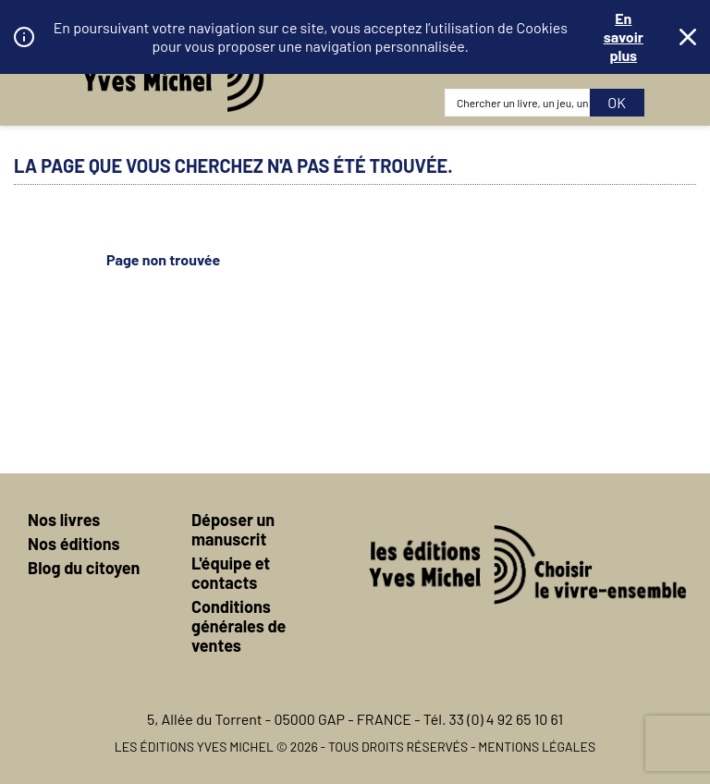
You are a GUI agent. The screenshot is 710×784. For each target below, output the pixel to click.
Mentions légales (536, 746)
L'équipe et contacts (230, 573)
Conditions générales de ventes (238, 625)
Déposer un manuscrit (233, 529)
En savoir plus (623, 36)
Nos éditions (74, 543)
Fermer (687, 37)
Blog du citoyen (84, 567)
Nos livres (64, 519)
